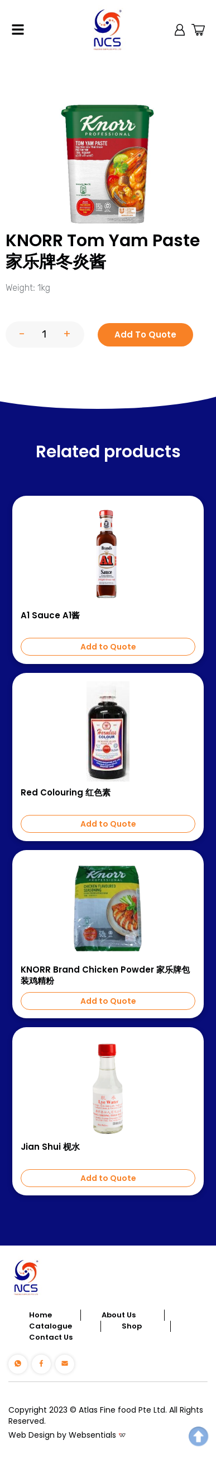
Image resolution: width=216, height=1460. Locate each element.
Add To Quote (145, 334)
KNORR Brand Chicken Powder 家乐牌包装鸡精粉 (105, 975)
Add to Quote (108, 646)
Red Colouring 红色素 (66, 792)
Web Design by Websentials (62, 1435)
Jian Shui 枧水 (50, 1147)
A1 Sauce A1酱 (50, 615)
